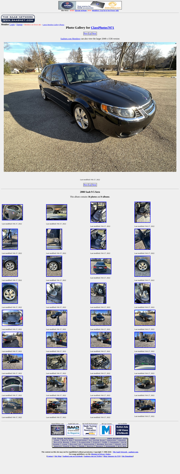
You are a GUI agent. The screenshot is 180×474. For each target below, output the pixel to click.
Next (94, 33)
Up (90, 33)
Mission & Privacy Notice (101, 454)
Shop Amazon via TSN (112, 456)
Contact (50, 456)
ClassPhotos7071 (102, 27)
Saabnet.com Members (70, 39)
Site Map (57, 456)
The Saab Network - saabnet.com (125, 452)
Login (12, 24)
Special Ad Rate (81, 10)
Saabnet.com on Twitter (93, 456)
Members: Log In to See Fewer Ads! (105, 10)
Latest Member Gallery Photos (53, 25)
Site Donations (127, 456)
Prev (86, 33)
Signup (19, 24)
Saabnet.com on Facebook (73, 456)
